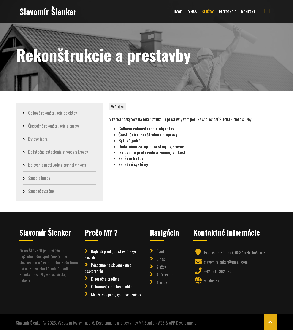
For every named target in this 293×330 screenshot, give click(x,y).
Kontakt (248, 12)
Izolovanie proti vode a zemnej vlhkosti (55, 165)
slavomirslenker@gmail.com (226, 262)
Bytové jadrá (35, 139)
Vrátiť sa (118, 106)
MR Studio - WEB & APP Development (167, 322)
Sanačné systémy (38, 191)
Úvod (178, 12)
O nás (192, 12)
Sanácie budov (36, 178)
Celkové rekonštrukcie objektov (50, 113)
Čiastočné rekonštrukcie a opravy (51, 126)
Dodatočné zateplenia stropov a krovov (55, 152)
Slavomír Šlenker (47, 11)
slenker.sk (211, 280)
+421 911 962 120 (218, 271)
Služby (208, 12)
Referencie (227, 12)
